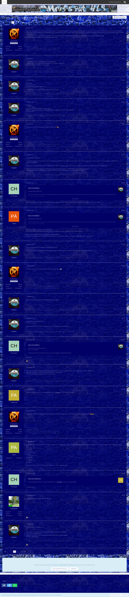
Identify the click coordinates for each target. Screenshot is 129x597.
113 (10, 22)
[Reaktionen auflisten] (27, 361)
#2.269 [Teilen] (123, 244)
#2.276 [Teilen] (123, 410)
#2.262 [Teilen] (123, 58)
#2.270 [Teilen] (123, 266)
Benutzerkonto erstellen (60, 568)
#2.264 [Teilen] (123, 102)
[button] (4, 585)
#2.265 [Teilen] (123, 124)
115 (15, 22)
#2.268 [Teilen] (123, 210)
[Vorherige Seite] (3, 22)
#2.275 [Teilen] (123, 389)
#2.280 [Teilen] (123, 524)
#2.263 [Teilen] (123, 80)
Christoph (58, 392)
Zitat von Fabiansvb (34, 478)
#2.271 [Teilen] (123, 296)
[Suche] (124, 2)
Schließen (124, 595)
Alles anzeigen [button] (75, 198)
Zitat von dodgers (33, 188)
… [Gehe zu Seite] (7, 22)
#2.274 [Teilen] (123, 367)
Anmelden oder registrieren (114, 2)
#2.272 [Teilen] (123, 318)
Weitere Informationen (116, 595)
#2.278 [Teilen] (123, 473)
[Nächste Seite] (23, 22)
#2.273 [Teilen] (123, 339)
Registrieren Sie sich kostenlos (67, 565)
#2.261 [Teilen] (123, 27)
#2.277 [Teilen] (123, 441)
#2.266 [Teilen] (123, 154)
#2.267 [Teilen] (123, 183)
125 (20, 22)
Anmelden (73, 568)
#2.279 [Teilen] (123, 495)
